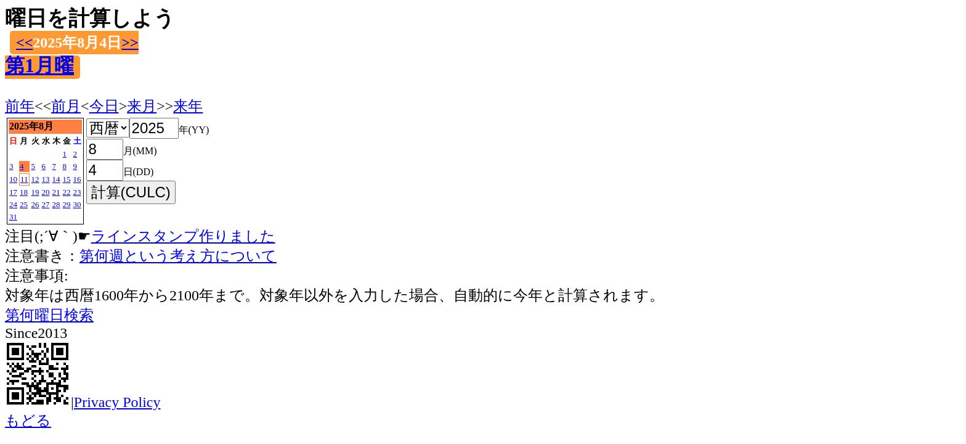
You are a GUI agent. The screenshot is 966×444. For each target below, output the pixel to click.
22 (67, 192)
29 (67, 204)
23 (77, 192)
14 (56, 179)
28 (56, 204)
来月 (141, 106)
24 (13, 204)
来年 (188, 106)
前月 (66, 106)
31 (13, 216)
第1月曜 (39, 65)
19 (35, 192)
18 (24, 192)
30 (77, 204)
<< (24, 43)
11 (24, 179)
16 (77, 179)
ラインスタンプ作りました (183, 236)
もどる (28, 421)
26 (35, 204)
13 (46, 179)
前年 (19, 106)
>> (129, 43)
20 (46, 192)
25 (24, 204)
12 (35, 179)
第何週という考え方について (178, 256)
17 (13, 192)
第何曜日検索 (49, 315)
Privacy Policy (117, 402)
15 (67, 179)
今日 (104, 106)
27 (46, 204)
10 (13, 179)
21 (56, 192)
